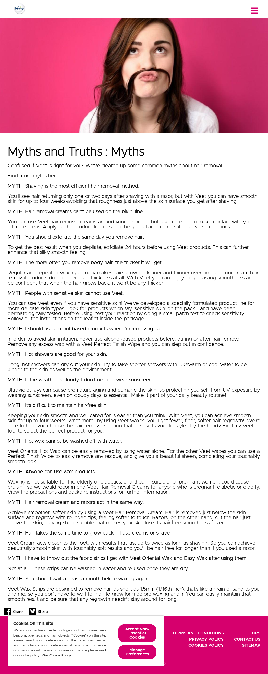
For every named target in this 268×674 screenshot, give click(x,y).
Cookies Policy (206, 645)
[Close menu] (254, 10)
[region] (86, 641)
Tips (255, 633)
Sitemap (251, 645)
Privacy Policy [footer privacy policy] (206, 639)
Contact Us (247, 639)
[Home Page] (20, 9)
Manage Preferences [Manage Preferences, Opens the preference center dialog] (137, 652)
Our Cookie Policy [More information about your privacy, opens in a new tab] (56, 655)
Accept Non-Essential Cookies (137, 633)
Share (17, 611)
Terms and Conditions (198, 633)
